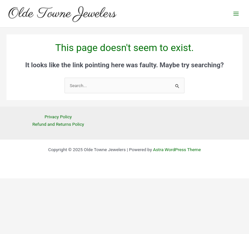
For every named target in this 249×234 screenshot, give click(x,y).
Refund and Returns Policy (58, 124)
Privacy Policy (58, 116)
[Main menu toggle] (236, 13)
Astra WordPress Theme (177, 149)
